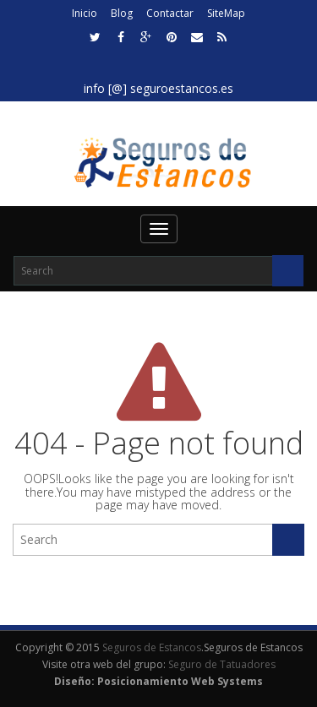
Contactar (170, 13)
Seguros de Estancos (151, 647)
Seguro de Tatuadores (222, 664)
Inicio (84, 13)
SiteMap (226, 13)
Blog (122, 13)
